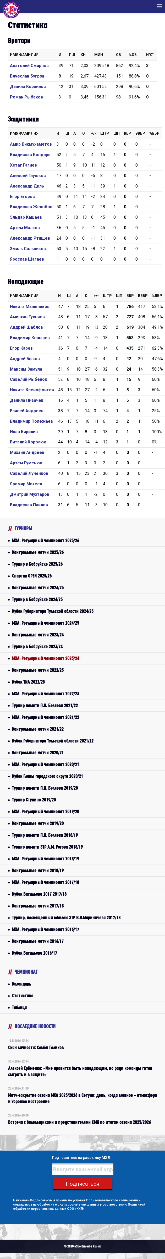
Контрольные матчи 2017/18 (38, 905)
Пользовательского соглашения (112, 1200)
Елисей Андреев (26, 410)
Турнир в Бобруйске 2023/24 (37, 646)
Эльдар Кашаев (26, 217)
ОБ (118, 55)
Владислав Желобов (31, 206)
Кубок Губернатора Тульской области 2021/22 (53, 740)
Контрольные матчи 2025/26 (38, 552)
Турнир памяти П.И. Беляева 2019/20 (45, 787)
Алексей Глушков (28, 175)
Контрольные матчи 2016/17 (38, 941)
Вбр (127, 133)
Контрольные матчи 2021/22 (38, 729)
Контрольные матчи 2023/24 (38, 634)
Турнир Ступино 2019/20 (34, 799)
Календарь (21, 983)
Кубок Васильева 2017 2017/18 (39, 894)
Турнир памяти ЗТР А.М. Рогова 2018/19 (47, 846)
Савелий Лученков (29, 473)
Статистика (22, 995)
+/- (93, 133)
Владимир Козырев (30, 337)
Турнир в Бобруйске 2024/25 (37, 599)
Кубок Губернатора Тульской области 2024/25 (53, 611)
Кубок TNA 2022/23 (28, 681)
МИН (98, 55)
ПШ (72, 55)
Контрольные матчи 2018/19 (38, 870)
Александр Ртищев (30, 238)
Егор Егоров (22, 196)
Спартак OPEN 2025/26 (32, 575)
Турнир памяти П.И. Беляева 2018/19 (45, 835)
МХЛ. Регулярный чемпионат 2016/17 (45, 929)
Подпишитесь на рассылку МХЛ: (81, 1158)
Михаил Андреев (27, 452)
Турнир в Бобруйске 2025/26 (37, 564)
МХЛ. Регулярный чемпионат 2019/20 (45, 811)
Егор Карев (21, 348)
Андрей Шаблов (26, 327)
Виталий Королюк (28, 441)
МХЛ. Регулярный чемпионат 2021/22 (45, 717)
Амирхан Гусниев (27, 316)
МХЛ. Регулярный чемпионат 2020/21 (45, 764)
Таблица (19, 1007)
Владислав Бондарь (30, 154)
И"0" (149, 55)
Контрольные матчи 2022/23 (38, 670)
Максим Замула (26, 369)
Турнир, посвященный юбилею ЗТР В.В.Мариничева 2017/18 (66, 917)
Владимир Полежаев (31, 421)
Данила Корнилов (28, 86)
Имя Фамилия (24, 55)
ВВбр (140, 133)
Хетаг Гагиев (23, 165)
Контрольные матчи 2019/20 (38, 823)
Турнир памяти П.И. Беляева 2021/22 (45, 705)
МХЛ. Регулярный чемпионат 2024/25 (45, 622)
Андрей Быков (25, 358)
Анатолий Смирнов (29, 65)
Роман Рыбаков (26, 97)
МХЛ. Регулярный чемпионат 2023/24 (45, 658)
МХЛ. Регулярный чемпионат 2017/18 (45, 882)
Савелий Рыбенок (28, 379)
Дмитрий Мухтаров (29, 494)
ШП (116, 133)
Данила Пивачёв (26, 400)
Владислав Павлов (29, 504)
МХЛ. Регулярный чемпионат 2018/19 (45, 858)
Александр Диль (27, 186)
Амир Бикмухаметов (31, 144)
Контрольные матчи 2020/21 (38, 752)
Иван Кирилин (24, 431)
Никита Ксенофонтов (32, 389)
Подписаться (82, 1184)
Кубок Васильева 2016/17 (34, 952)
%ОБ (133, 55)
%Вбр (154, 133)
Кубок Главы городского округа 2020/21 (47, 776)
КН (83, 55)
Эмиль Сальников (28, 248)
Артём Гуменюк (26, 462)
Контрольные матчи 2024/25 (38, 587)
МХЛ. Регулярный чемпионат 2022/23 (45, 693)
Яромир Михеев (26, 483)
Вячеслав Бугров (27, 76)
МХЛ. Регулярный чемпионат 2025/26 (45, 540)
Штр (104, 133)
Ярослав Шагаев (27, 259)
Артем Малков (25, 227)
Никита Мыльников (30, 306)
